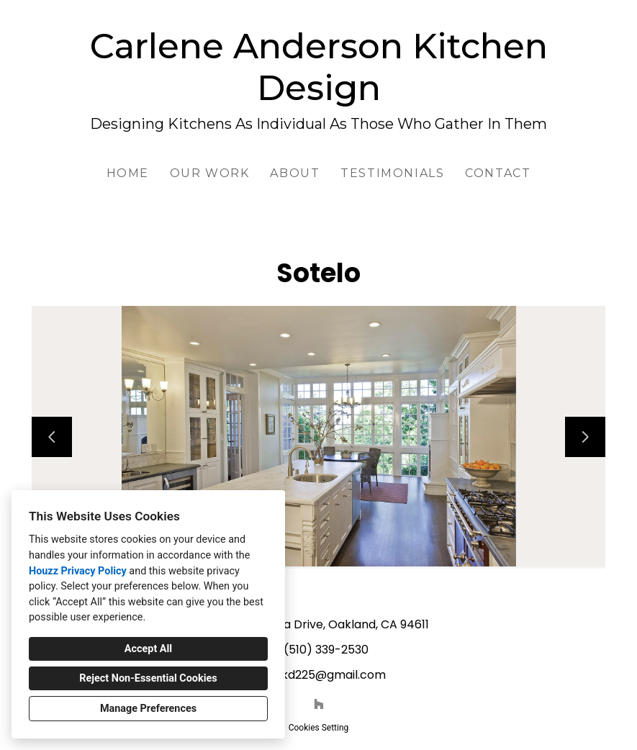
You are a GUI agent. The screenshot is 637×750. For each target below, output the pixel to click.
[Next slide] (585, 437)
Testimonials (392, 173)
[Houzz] (319, 704)
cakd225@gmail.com (326, 675)
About (295, 173)
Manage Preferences (148, 708)
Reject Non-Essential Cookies (148, 678)
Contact (497, 173)
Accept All (148, 649)
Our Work (210, 173)
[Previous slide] (52, 437)
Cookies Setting (319, 728)
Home (128, 173)
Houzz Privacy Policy (78, 571)
